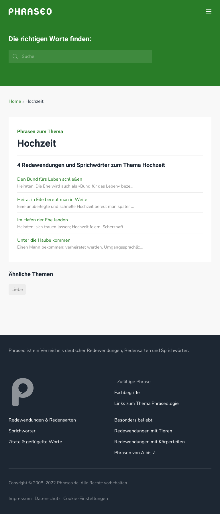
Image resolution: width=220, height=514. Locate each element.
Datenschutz (47, 498)
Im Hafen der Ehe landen (42, 220)
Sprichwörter (22, 431)
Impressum (20, 498)
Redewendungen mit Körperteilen (149, 442)
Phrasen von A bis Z (134, 453)
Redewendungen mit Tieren (143, 431)
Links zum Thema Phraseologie (146, 403)
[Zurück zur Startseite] (30, 11)
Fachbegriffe (127, 392)
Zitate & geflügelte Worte (35, 442)
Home (15, 101)
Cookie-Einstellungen (85, 498)
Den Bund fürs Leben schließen (49, 179)
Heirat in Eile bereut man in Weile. (53, 199)
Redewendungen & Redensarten (42, 420)
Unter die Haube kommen (43, 240)
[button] (208, 11)
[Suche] (80, 56)
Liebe (17, 289)
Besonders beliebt (133, 420)
